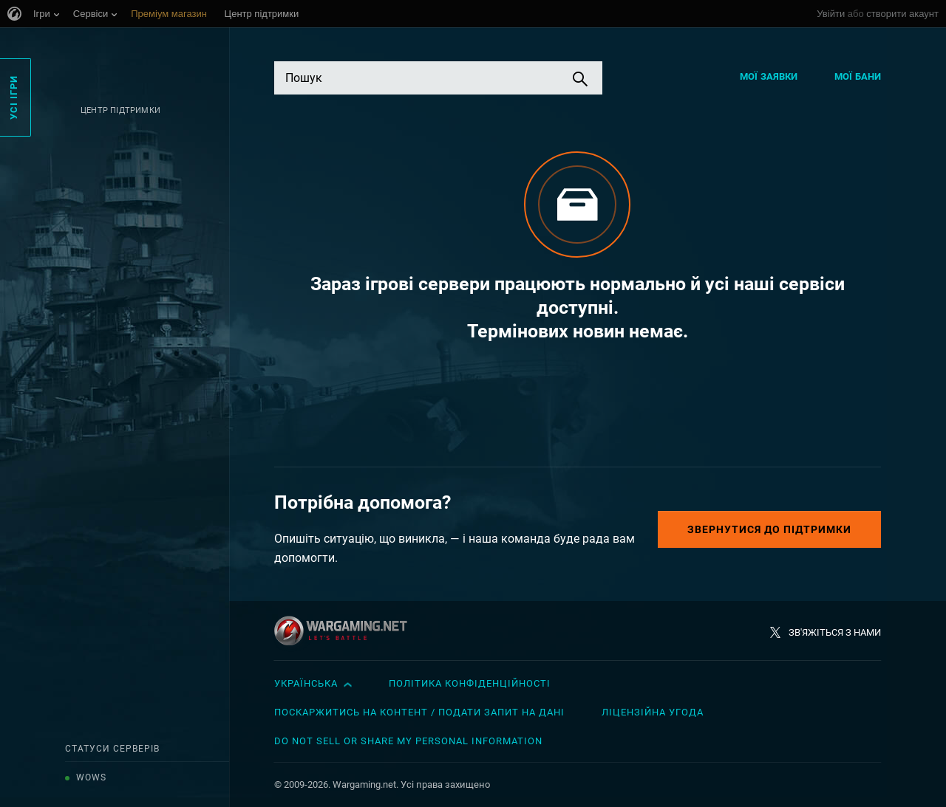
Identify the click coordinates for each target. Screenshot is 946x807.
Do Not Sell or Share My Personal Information (408, 740)
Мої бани (857, 76)
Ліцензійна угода (653, 712)
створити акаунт (902, 13)
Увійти (831, 13)
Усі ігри (13, 97)
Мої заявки (768, 76)
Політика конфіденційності (470, 683)
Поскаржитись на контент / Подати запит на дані (419, 712)
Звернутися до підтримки (769, 529)
